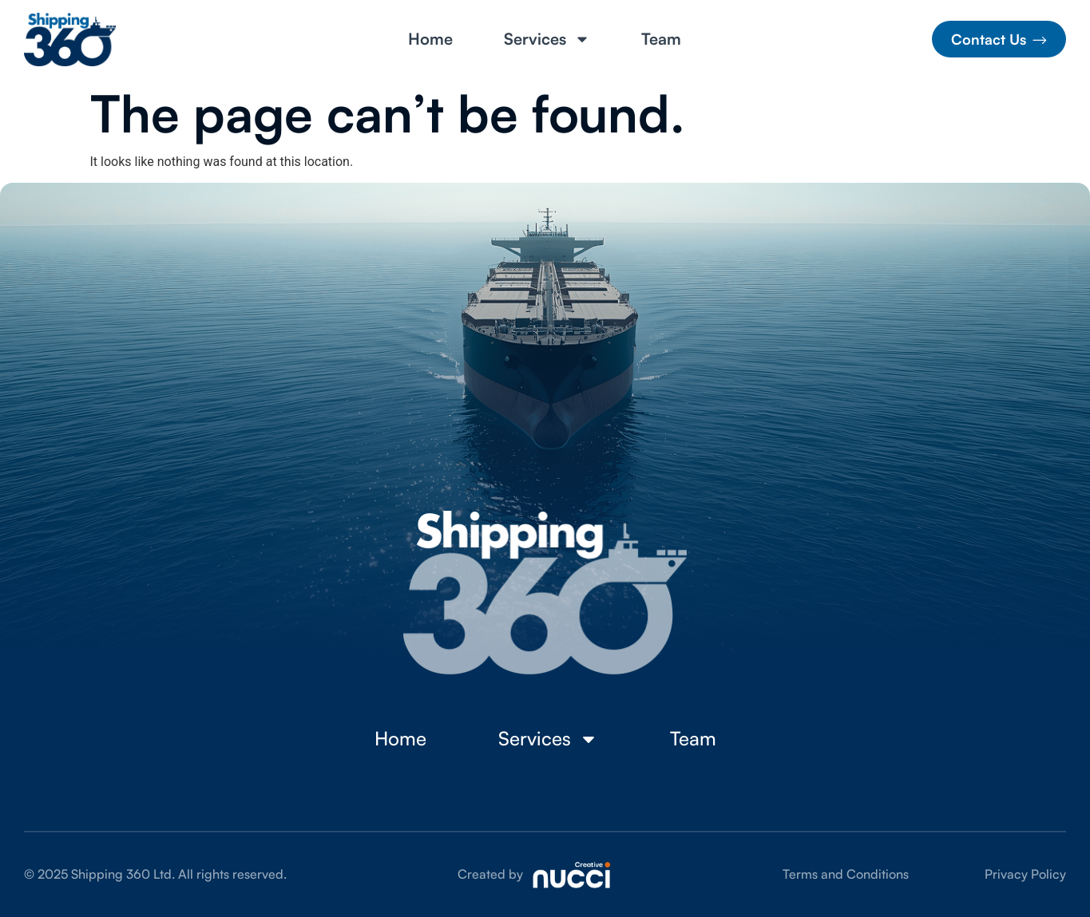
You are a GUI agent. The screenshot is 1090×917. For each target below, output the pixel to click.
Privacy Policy (1025, 874)
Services (547, 39)
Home (430, 39)
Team (661, 39)
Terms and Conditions (846, 874)
